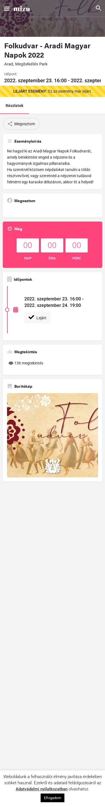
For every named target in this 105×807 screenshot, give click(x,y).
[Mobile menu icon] (7, 8)
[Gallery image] (52, 435)
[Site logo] (22, 8)
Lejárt (37, 317)
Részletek (14, 105)
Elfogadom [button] (52, 798)
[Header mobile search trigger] (98, 8)
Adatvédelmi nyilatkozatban (41, 789)
